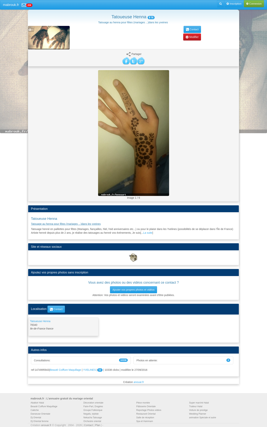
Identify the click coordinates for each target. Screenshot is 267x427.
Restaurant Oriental (146, 414)
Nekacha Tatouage (92, 417)
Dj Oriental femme (40, 421)
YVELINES (89, 369)
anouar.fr (139, 382)
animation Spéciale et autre (202, 417)
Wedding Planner (197, 414)
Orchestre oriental (92, 421)
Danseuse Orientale (40, 414)
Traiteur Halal (195, 406)
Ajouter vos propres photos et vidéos (133, 289)
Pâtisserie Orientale (146, 406)
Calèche (35, 410)
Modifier (192, 37)
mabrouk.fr (11, 5)
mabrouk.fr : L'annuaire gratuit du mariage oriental (62, 398)
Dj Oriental (36, 417)
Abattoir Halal (37, 402)
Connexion (254, 3)
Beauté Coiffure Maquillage (65, 369)
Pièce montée (143, 402)
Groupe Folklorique (92, 410)
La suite (147, 232)
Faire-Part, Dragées (93, 406)
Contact (192, 29)
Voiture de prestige (198, 410)
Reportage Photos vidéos (148, 410)
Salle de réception (145, 417)
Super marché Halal (199, 402)
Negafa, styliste (91, 414)
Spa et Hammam (144, 421)
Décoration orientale (93, 402)
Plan (97, 425)
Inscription (234, 3)
